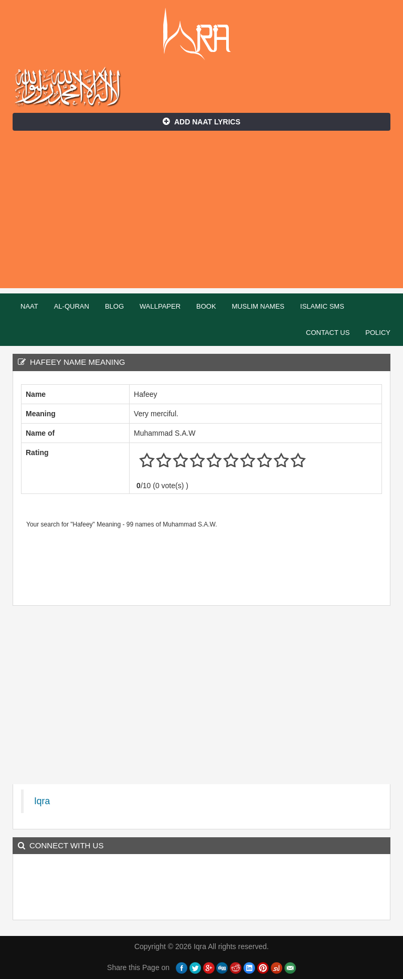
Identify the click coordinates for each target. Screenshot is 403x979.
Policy (377, 332)
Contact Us (327, 332)
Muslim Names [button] (258, 306)
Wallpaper (160, 306)
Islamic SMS (322, 306)
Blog (114, 306)
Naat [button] (29, 306)
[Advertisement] (201, 214)
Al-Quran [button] (71, 306)
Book (206, 306)
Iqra (202, 34)
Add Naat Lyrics (201, 122)
